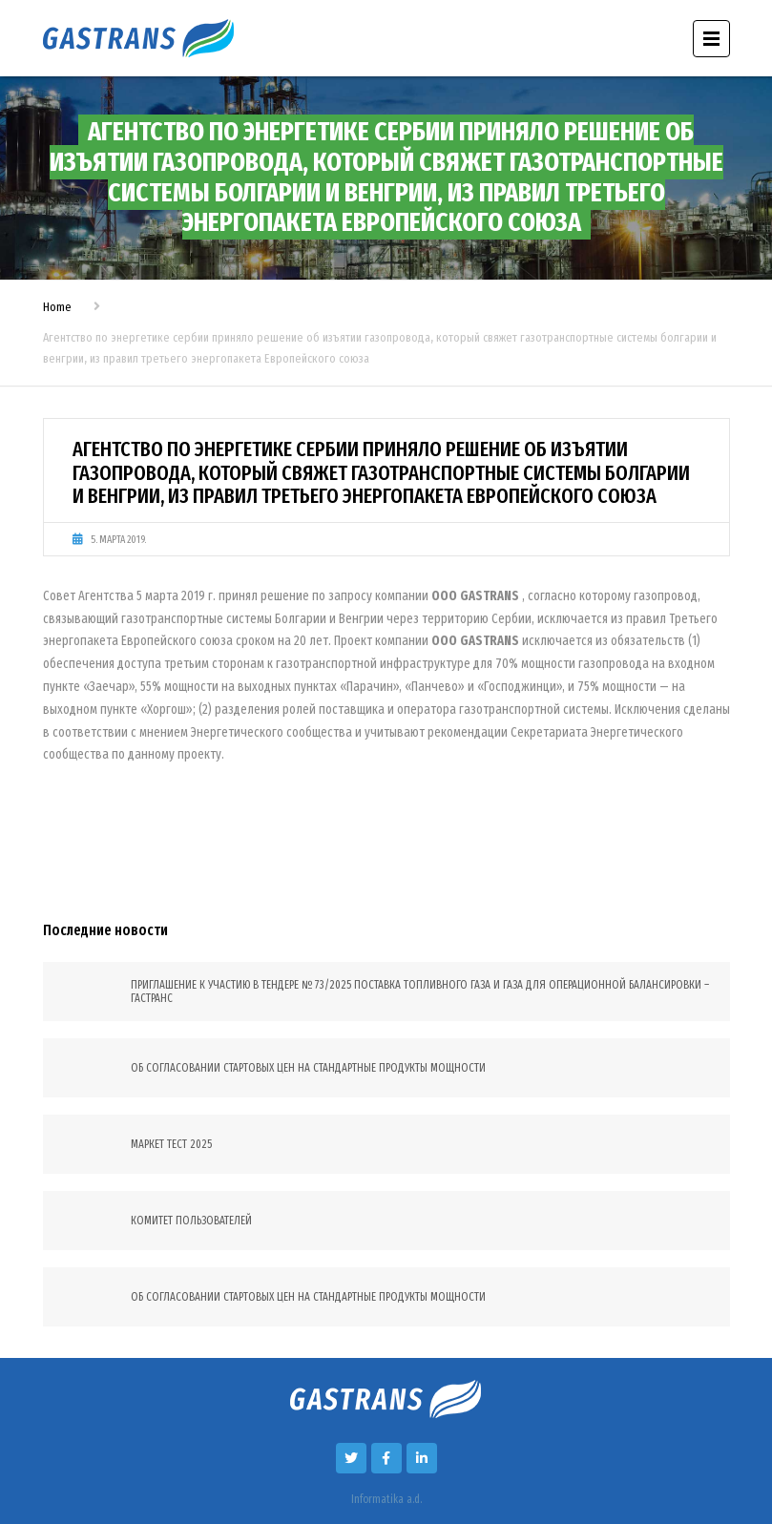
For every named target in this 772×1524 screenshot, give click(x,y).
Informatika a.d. (386, 1499)
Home (57, 307)
